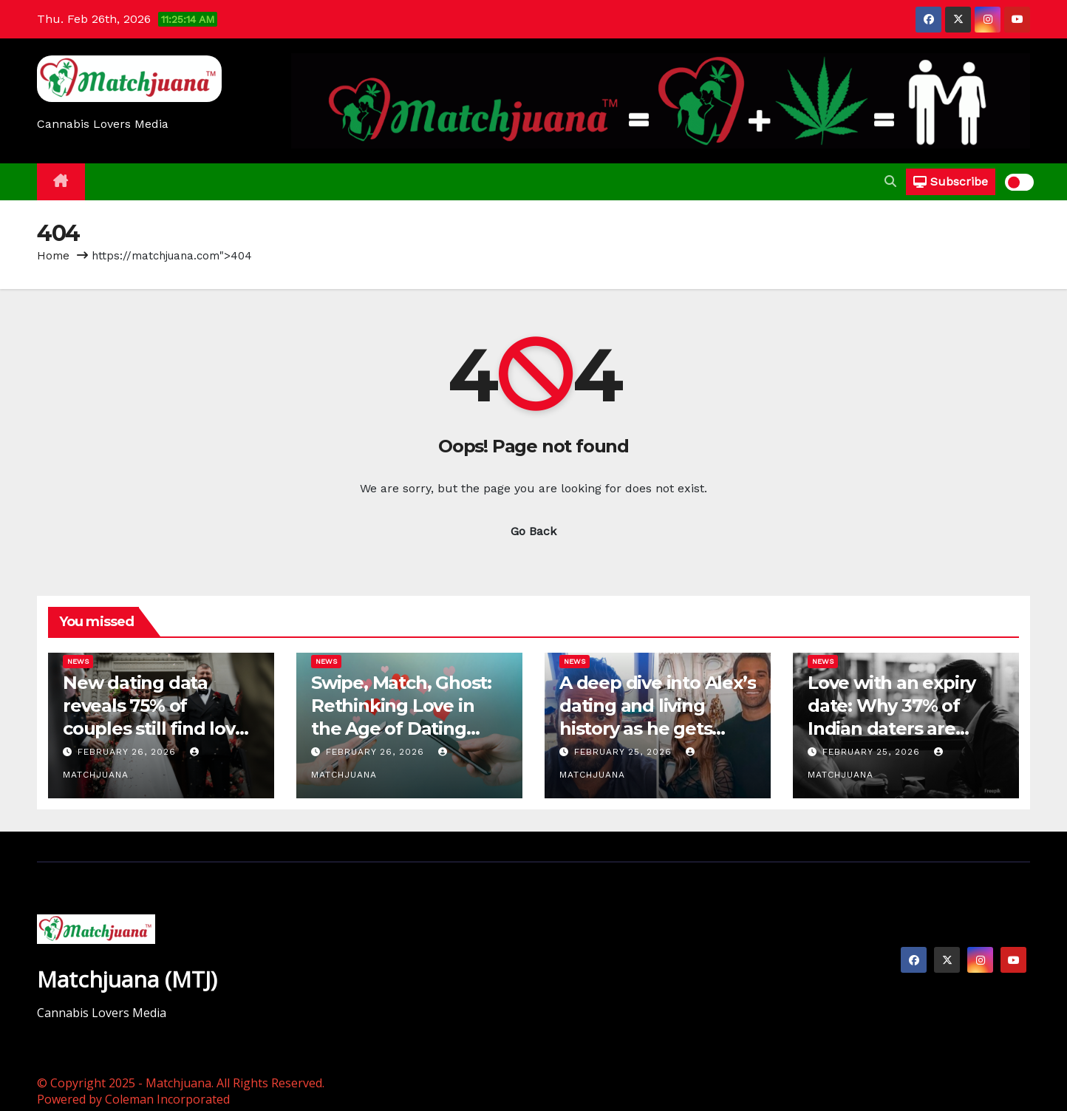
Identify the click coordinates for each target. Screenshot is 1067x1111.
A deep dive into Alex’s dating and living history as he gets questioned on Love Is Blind (657, 729)
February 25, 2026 (624, 752)
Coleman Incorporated (167, 1099)
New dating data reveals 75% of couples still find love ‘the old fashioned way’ (154, 729)
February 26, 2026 (129, 752)
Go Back (533, 531)
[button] (890, 181)
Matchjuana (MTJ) (127, 979)
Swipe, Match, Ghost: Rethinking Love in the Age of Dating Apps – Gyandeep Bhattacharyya (401, 729)
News (78, 661)
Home (53, 255)
